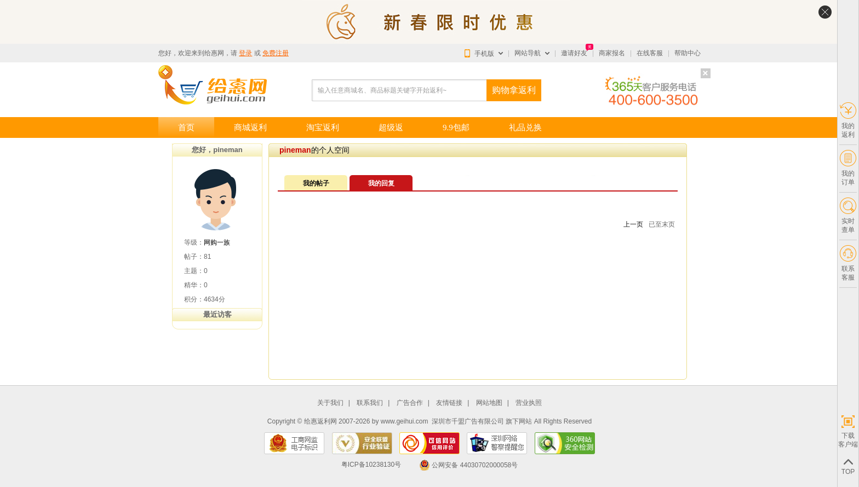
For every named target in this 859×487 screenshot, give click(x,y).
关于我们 (330, 403)
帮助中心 (687, 53)
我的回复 (381, 183)
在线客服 (650, 53)
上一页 (633, 224)
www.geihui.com (404, 421)
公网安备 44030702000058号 (468, 465)
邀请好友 (574, 53)
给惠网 (214, 53)
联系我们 (370, 403)
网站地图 (489, 403)
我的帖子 (316, 183)
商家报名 (612, 53)
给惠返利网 (320, 421)
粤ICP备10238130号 (371, 465)
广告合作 (410, 403)
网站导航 (527, 53)
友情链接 (449, 403)
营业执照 (529, 403)
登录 (245, 53)
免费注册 (275, 53)
